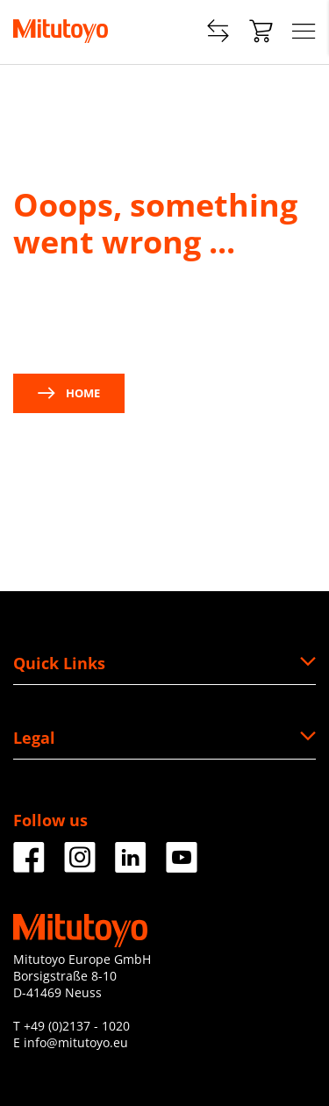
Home (69, 393)
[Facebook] (29, 866)
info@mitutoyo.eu (76, 1042)
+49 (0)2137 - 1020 (77, 1025)
